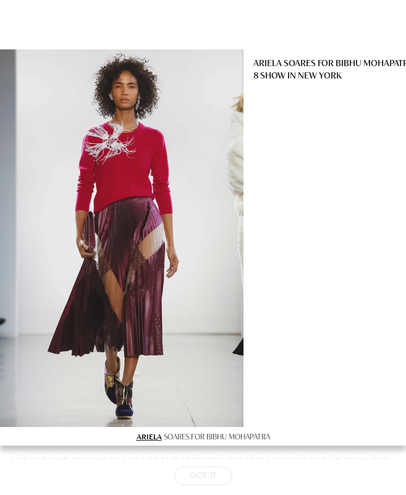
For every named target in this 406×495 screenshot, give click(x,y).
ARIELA (149, 436)
